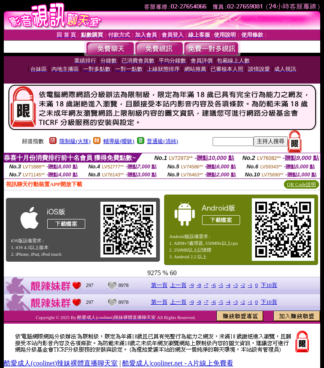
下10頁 (269, 285)
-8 (199, 285)
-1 (250, 285)
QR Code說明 (301, 184)
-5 (221, 285)
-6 (213, 285)
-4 (228, 285)
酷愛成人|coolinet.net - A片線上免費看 (177, 363)
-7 (206, 285)
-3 (235, 285)
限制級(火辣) (75, 141)
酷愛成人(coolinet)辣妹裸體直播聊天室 (61, 363)
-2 (242, 285)
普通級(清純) (162, 141)
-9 (191, 285)
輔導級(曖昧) (119, 141)
